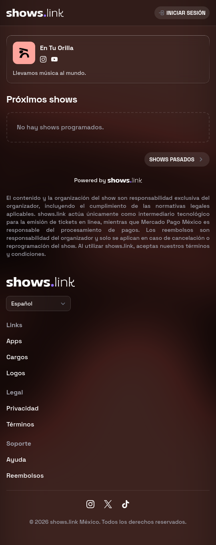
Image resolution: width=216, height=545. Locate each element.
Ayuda (16, 459)
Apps (14, 341)
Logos (15, 373)
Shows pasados (177, 159)
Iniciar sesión (182, 12)
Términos (20, 424)
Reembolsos (25, 475)
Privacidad (22, 408)
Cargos (17, 357)
